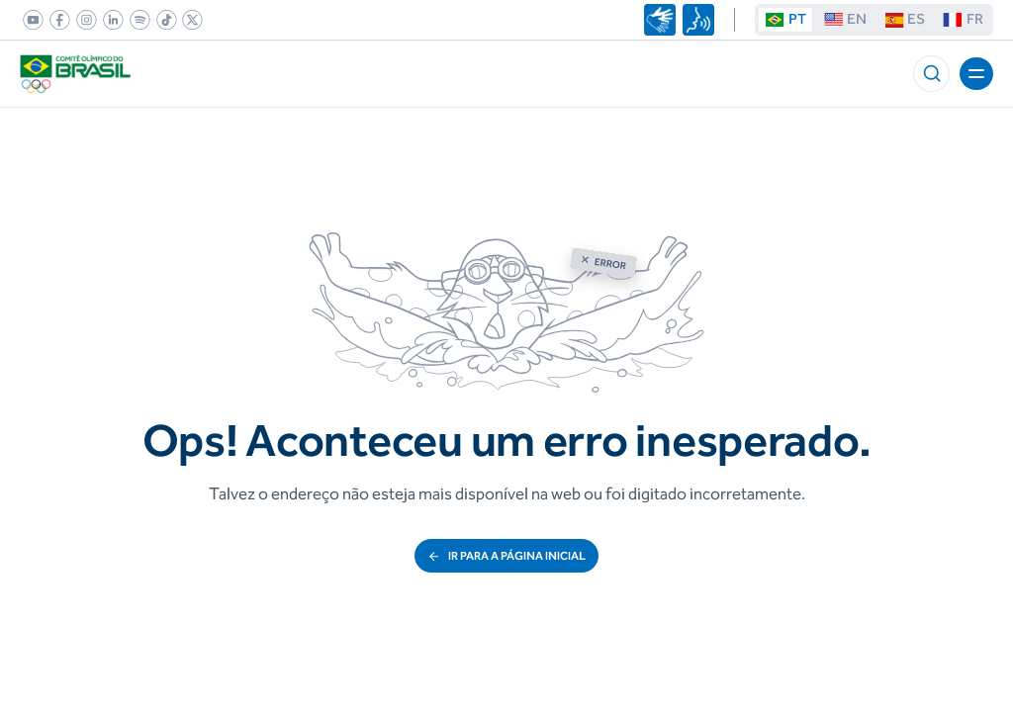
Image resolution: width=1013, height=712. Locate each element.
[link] (30, 20)
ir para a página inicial (506, 556)
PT (785, 19)
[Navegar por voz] (698, 20)
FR (962, 19)
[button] (931, 73)
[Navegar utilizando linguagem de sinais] (660, 20)
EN (845, 19)
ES (904, 19)
